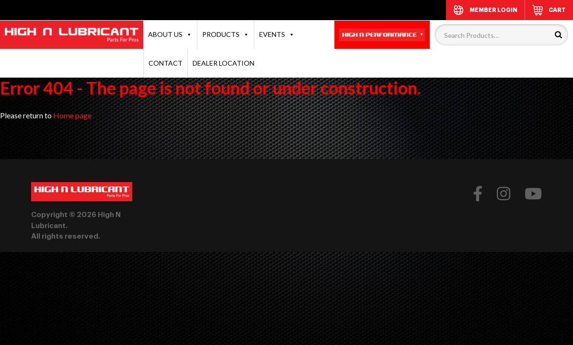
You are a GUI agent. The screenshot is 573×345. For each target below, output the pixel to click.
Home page (72, 115)
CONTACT (166, 63)
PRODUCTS (225, 34)
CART (557, 10)
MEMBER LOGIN (493, 10)
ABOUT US (170, 34)
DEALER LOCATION (223, 63)
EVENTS (277, 34)
